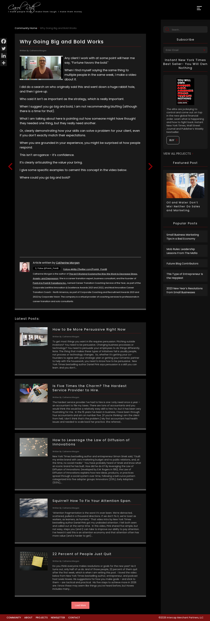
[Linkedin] (3, 55)
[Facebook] (3, 41)
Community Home (26, 28)
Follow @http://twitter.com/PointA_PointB (85, 269)
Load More (80, 605)
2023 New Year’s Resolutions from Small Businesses (185, 290)
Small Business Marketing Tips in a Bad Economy (183, 237)
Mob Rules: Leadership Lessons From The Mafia (182, 251)
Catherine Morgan (68, 263)
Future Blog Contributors (182, 263)
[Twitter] (3, 48)
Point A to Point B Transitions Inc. (49, 283)
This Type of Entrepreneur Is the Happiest (185, 276)
